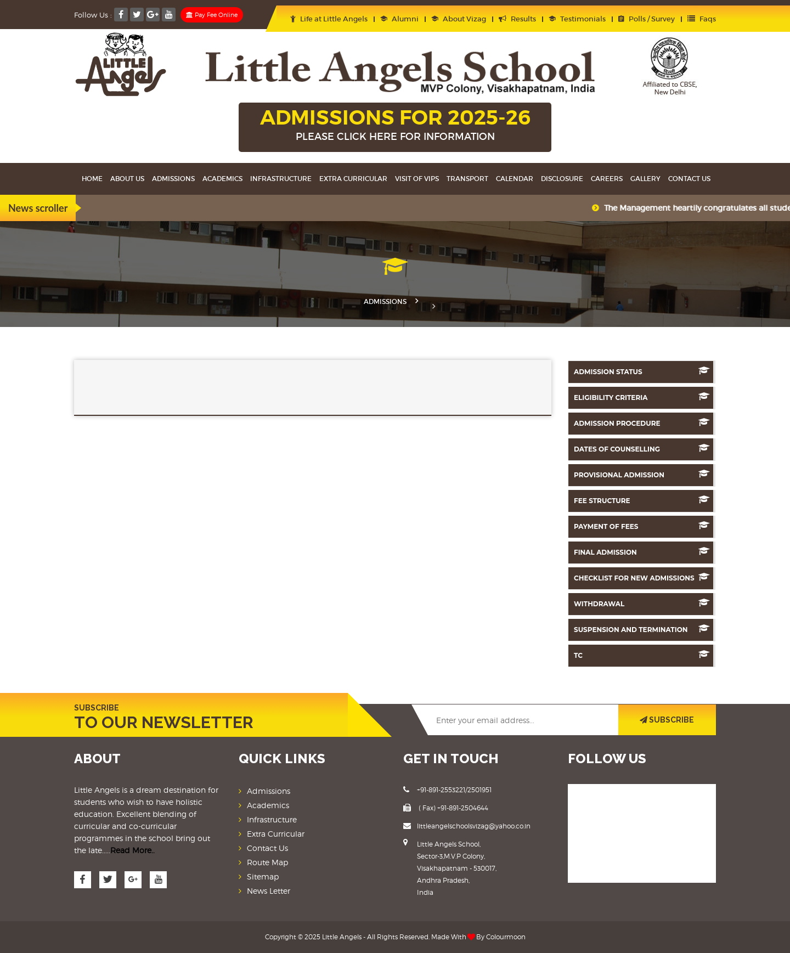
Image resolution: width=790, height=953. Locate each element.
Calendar (514, 178)
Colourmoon (506, 937)
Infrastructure (281, 178)
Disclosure (562, 178)
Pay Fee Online (212, 15)
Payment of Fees (642, 526)
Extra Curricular (353, 178)
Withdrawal (642, 603)
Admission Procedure (642, 422)
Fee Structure (642, 500)
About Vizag (458, 19)
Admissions (173, 178)
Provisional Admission (642, 474)
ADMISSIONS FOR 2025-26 (395, 125)
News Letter (268, 890)
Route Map (267, 862)
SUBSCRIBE (667, 719)
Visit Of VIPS (417, 178)
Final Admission (642, 551)
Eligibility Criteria (642, 397)
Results (517, 19)
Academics (222, 178)
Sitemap (263, 876)
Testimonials (577, 19)
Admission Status (642, 371)
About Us (127, 178)
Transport (467, 178)
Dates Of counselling (642, 448)
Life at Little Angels (329, 19)
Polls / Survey (646, 19)
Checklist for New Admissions (642, 577)
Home (92, 178)
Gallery (645, 178)
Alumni (399, 19)
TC (642, 654)
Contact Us (689, 178)
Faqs (701, 19)
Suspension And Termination (642, 629)
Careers (607, 178)
